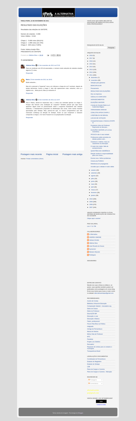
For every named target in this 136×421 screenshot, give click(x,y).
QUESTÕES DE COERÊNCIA (100, 151)
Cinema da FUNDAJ (97, 161)
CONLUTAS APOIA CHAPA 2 (100, 112)
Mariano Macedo (94, 252)
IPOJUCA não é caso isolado (100, 134)
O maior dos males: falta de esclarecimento (99, 147)
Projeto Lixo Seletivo (93, 342)
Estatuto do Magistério (94, 361)
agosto (93, 175)
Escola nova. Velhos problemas (101, 158)
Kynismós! (92, 249)
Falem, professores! (93, 321)
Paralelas (90, 339)
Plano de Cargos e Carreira (96, 369)
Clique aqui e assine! (93, 218)
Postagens (92, 380)
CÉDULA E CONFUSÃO (98, 97)
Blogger (80, 413)
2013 (91, 69)
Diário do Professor (93, 311)
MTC (88, 336)
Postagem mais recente (31, 154)
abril (92, 187)
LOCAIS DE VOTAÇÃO (98, 118)
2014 (91, 66)
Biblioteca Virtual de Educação (97, 303)
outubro (93, 170)
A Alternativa (93, 234)
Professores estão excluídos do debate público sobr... (101, 138)
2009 (91, 201)
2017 (91, 58)
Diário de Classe (92, 308)
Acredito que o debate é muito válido (102, 166)
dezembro (94, 77)
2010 (91, 199)
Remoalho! (90, 344)
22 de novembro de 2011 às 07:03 (49, 65)
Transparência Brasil (93, 351)
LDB (88, 366)
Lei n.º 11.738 (91, 226)
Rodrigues (92, 255)
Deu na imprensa (96, 94)
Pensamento (95, 88)
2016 (91, 61)
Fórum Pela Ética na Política (96, 324)
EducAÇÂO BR (92, 313)
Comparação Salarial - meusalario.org (99, 306)
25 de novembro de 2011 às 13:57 (49, 100)
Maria (28, 79)
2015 (91, 64)
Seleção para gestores (98, 82)
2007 (91, 207)
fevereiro (94, 192)
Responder (29, 73)
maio (93, 184)
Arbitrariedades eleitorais (99, 109)
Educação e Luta (92, 316)
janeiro (93, 195)
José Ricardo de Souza (96, 246)
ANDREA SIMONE (95, 237)
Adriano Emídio (94, 240)
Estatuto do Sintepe (93, 364)
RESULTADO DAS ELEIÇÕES (100, 91)
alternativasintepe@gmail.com (104, 293)
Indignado (90, 326)
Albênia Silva (30, 65)
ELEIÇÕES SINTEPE (97, 102)
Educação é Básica (93, 319)
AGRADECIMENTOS (97, 99)
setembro (94, 173)
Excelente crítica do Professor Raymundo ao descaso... (100, 126)
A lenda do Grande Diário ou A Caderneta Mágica (100, 106)
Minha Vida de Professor (95, 334)
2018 (91, 55)
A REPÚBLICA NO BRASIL (99, 115)
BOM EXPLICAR (96, 85)
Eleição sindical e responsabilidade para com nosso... (102, 154)
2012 (91, 72)
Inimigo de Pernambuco (94, 329)
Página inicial (52, 154)
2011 (91, 75)
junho (93, 181)
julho (92, 178)
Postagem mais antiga (72, 154)
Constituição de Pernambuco (96, 359)
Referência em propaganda (99, 164)
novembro (94, 80)
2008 (91, 204)
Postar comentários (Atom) (34, 158)
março (93, 190)
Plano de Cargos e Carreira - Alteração (99, 372)
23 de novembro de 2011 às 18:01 (41, 79)
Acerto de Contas (92, 301)
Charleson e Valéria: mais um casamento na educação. (100, 142)
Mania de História (92, 331)
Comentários (93, 383)
